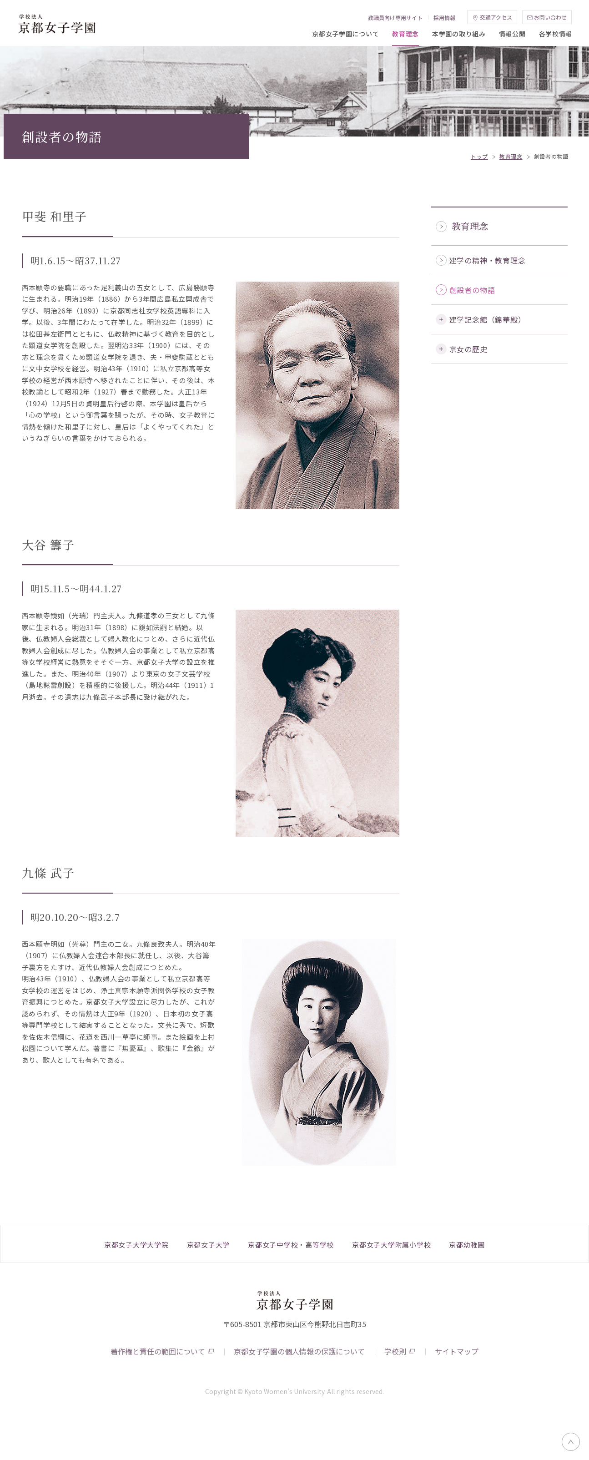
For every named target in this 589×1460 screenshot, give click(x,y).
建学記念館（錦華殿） (487, 365)
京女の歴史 (468, 394)
